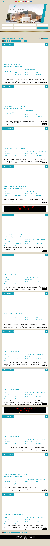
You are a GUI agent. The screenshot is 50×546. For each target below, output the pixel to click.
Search (42, 27)
